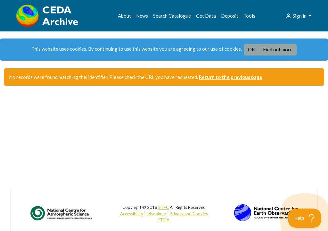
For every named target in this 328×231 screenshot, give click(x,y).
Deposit (229, 16)
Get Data (206, 16)
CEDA (163, 219)
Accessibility (131, 213)
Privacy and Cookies (189, 213)
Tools (249, 16)
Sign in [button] (296, 16)
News (142, 16)
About (124, 16)
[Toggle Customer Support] (305, 218)
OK (251, 49)
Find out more (277, 49)
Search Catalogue (172, 16)
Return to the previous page (230, 77)
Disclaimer (156, 213)
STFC (163, 207)
